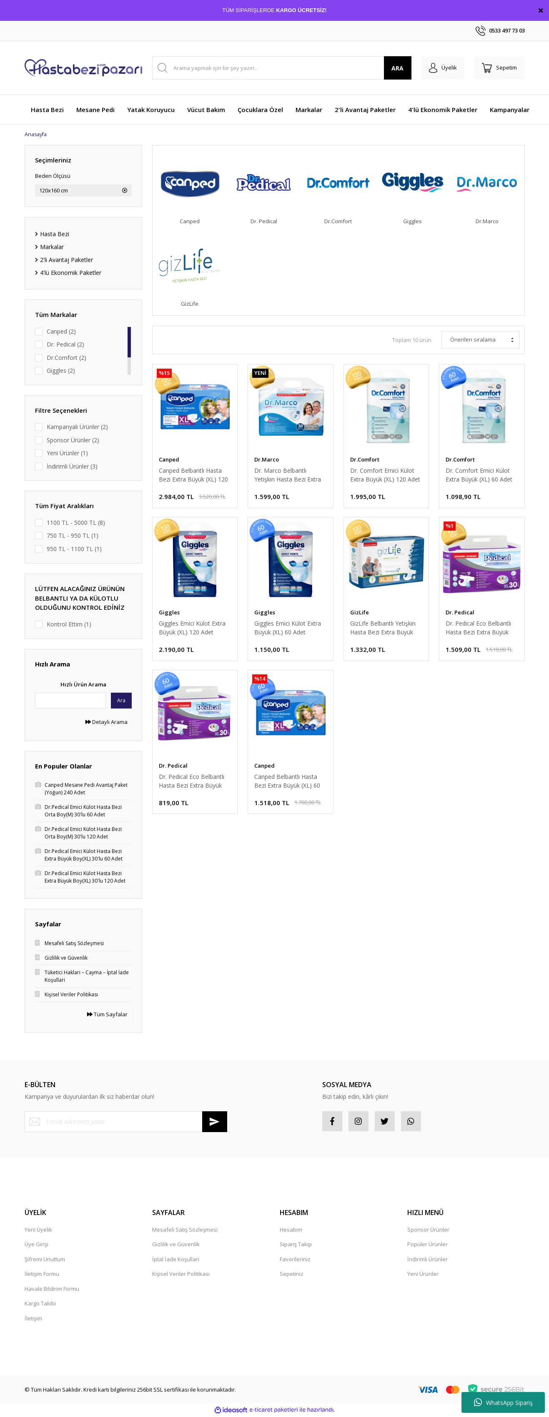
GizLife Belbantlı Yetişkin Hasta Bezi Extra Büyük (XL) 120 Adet (383, 630)
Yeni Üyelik (38, 1231)
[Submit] (214, 1122)
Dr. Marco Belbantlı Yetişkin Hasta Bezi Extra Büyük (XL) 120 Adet (287, 475)
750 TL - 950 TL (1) (72, 536)
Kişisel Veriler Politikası (181, 1275)
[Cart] (499, 68)
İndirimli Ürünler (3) (72, 467)
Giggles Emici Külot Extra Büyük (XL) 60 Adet (287, 629)
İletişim (33, 1319)
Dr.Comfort (364, 460)
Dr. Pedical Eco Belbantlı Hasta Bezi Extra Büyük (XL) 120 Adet (478, 630)
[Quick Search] (70, 701)
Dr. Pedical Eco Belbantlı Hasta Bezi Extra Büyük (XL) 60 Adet (191, 784)
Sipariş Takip (296, 1245)
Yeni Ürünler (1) (67, 453)
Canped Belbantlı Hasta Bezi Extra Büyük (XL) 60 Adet (287, 784)
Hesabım (291, 1231)
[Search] (280, 68)
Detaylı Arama (106, 722)
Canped (169, 460)
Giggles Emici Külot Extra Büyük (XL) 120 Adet (192, 629)
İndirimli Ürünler (427, 1260)
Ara (121, 700)
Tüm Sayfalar (107, 1014)
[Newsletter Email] (126, 1122)
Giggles (169, 614)
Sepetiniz (291, 1275)
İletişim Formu (42, 1275)
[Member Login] (441, 68)
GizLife (359, 614)
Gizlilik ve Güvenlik (176, 1245)
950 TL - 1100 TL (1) (74, 549)
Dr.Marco (266, 460)
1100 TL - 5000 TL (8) (76, 523)
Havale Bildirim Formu (52, 1290)
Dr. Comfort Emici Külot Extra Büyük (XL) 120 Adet (385, 475)
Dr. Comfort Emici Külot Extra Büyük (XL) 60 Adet (479, 475)
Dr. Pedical (460, 614)
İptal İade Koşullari (175, 1260)
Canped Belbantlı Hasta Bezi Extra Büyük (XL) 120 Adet (193, 475)
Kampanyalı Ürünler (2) (77, 427)
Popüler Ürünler (427, 1245)
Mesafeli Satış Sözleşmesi (185, 1231)
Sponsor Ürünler (428, 1231)
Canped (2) (61, 332)
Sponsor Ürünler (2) (73, 440)
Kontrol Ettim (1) (69, 625)
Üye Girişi (36, 1245)
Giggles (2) (61, 371)
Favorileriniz (295, 1260)
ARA (395, 68)
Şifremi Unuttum (45, 1260)
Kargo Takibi (40, 1304)
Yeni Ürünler (423, 1275)
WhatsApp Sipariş (503, 1402)
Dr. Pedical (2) (65, 345)
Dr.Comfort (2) (66, 358)
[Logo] (83, 67)
